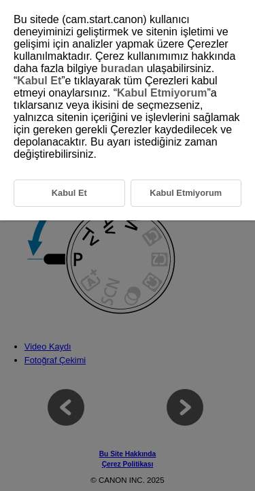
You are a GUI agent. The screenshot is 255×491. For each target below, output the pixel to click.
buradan (122, 68)
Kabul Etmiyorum (162, 93)
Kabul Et (39, 80)
